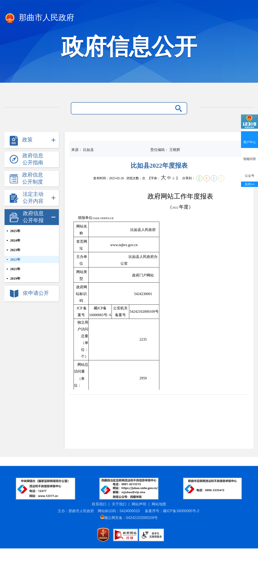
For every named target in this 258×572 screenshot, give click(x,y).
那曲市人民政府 (39, 18)
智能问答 (249, 154)
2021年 (15, 269)
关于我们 (119, 504)
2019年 (15, 278)
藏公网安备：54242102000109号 (129, 518)
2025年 (15, 231)
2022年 (15, 259)
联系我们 (99, 504)
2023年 (15, 250)
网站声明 (139, 504)
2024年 (15, 240)
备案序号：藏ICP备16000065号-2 (172, 511)
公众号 (249, 171)
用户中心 (249, 137)
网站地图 (159, 504)
